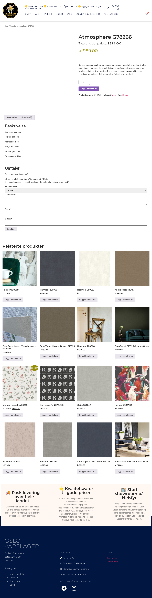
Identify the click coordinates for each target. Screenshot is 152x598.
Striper (125, 95)
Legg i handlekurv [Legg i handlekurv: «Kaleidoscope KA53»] (125, 299)
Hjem (6, 26)
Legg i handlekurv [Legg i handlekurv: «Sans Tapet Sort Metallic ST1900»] (125, 471)
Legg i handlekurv (89, 89)
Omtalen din (11, 195)
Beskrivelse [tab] (11, 117)
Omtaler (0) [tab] (26, 117)
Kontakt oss (111, 14)
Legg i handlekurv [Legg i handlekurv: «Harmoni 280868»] (87, 356)
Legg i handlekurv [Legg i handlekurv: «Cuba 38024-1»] (87, 415)
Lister (59, 14)
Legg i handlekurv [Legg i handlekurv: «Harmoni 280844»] (13, 471)
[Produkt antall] (84, 82)
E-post (8, 219)
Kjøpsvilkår (111, 558)
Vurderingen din (12, 187)
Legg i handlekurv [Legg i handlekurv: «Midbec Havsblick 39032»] (13, 415)
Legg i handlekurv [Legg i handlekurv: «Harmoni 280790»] (50, 299)
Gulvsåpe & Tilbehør (88, 14)
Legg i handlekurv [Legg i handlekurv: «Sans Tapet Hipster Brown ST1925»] (50, 356)
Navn (8, 209)
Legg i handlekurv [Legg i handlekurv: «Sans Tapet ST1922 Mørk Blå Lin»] (87, 471)
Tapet (37, 14)
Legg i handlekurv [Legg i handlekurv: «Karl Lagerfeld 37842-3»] (50, 415)
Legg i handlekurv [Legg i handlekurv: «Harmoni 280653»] (87, 299)
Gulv (27, 14)
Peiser (48, 14)
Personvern (112, 562)
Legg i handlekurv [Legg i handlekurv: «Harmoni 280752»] (50, 471)
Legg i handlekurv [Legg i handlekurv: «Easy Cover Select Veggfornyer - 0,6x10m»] (13, 358)
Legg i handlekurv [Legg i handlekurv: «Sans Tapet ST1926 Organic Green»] (125, 356)
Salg (69, 14)
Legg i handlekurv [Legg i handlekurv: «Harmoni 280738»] (125, 415)
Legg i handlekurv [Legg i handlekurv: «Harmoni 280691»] (13, 299)
